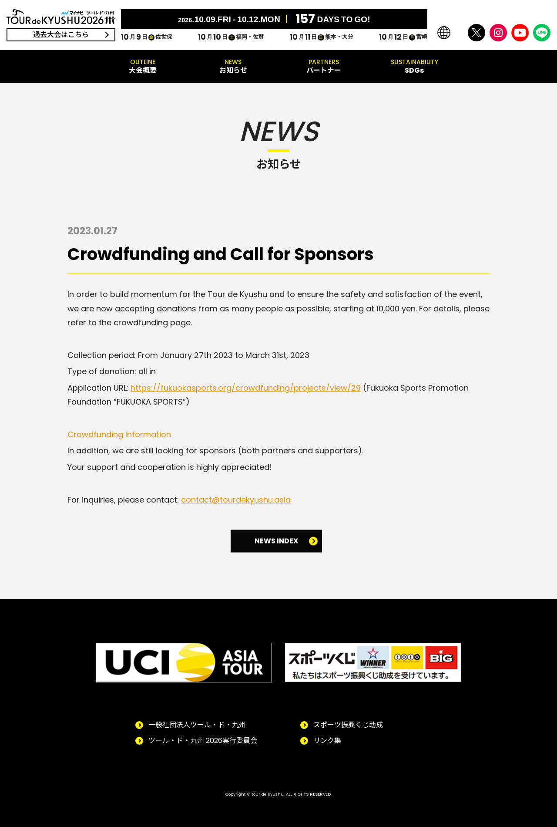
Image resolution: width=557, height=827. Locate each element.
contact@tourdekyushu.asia (236, 499)
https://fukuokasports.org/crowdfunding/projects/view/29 (246, 387)
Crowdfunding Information (119, 434)
